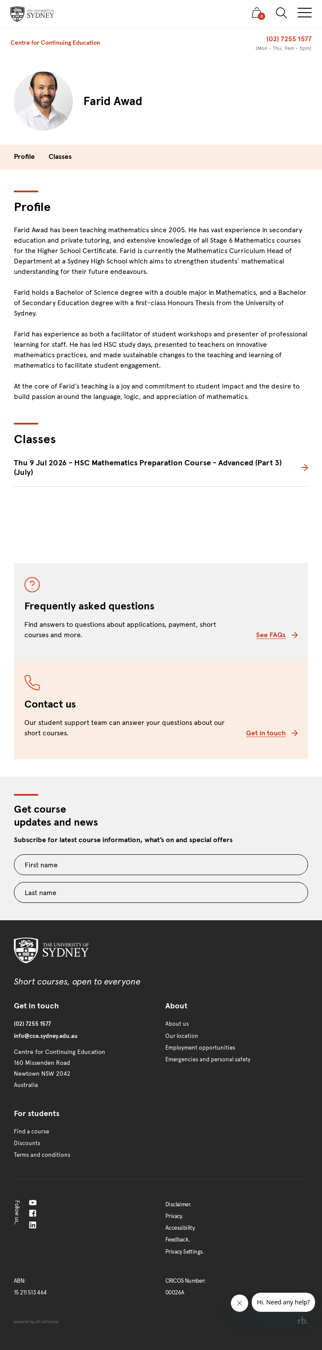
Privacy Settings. (184, 1251)
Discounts (27, 1143)
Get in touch (272, 733)
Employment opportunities (200, 1047)
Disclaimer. (178, 1204)
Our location (181, 1036)
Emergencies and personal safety (207, 1059)
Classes (60, 156)
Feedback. (177, 1239)
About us (177, 1024)
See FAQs (277, 635)
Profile (24, 156)
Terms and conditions (42, 1155)
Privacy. (174, 1216)
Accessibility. (180, 1228)
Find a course (31, 1131)
